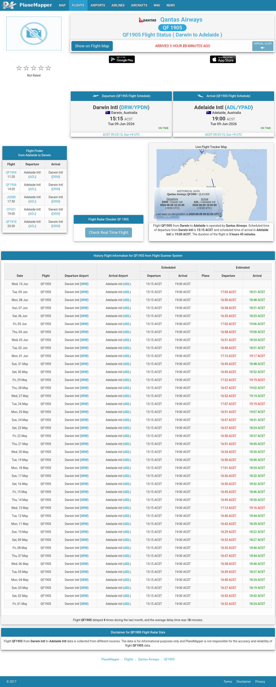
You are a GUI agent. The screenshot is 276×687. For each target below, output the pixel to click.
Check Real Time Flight (108, 232)
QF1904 (11, 172)
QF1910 (11, 221)
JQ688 (11, 197)
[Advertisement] (172, 77)
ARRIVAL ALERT (263, 46)
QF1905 (169, 659)
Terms (230, 681)
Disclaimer (246, 681)
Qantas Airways (181, 19)
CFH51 (11, 209)
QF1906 (11, 184)
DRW (55, 177)
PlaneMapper (110, 659)
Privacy (262, 681)
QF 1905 (172, 28)
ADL (32, 177)
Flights (128, 659)
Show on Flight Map (92, 46)
